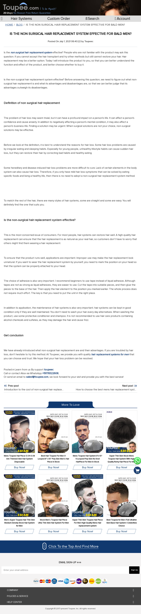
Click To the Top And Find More (73, 546)
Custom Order (58, 19)
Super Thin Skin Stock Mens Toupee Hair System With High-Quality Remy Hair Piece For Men (122, 459)
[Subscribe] (134, 570)
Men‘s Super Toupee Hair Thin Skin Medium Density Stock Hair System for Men (19, 523)
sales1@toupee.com (37, 377)
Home (9, 25)
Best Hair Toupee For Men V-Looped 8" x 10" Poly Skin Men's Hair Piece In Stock (53, 459)
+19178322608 (50, 373)
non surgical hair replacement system (31, 52)
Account (122, 19)
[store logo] (29, 6)
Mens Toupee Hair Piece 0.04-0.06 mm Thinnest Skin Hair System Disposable (19, 459)
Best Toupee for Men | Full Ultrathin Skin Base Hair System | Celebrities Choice (121, 523)
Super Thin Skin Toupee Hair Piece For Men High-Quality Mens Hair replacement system (87, 523)
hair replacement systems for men (110, 354)
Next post (128, 386)
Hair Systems (21, 19)
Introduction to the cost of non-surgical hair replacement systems (41, 389)
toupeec (48, 369)
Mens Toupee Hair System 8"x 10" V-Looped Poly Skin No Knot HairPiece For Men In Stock (87, 459)
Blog (19, 25)
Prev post (13, 386)
